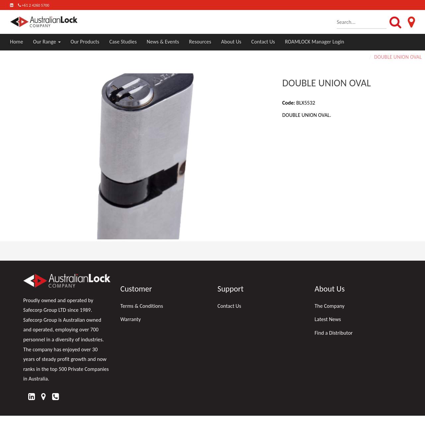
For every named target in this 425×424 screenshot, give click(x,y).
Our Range (47, 42)
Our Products (85, 42)
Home (16, 42)
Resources (200, 42)
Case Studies (123, 42)
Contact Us (263, 42)
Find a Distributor (334, 333)
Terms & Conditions (142, 306)
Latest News (328, 319)
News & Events (163, 42)
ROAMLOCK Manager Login (314, 42)
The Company (330, 306)
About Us (231, 42)
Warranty (131, 319)
